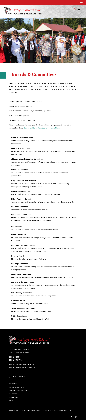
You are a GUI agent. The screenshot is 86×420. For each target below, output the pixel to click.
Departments (13, 397)
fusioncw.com (65, 411)
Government (13, 394)
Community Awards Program (18, 390)
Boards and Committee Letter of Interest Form (42, 128)
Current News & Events (16, 387)
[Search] (75, 9)
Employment (13, 384)
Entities (11, 400)
